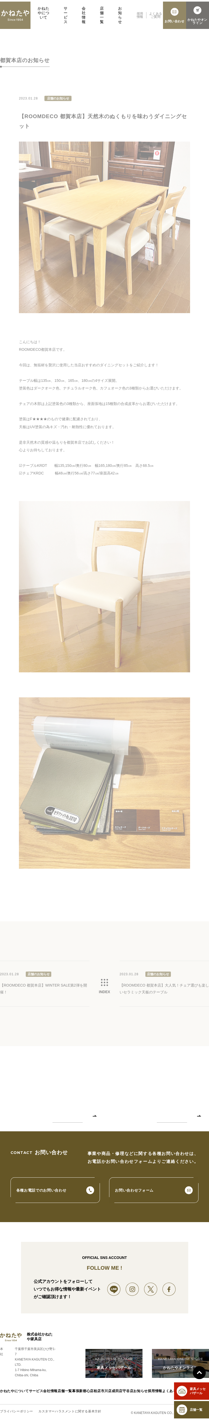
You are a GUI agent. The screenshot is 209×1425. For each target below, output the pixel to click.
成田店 (118, 1394)
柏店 (96, 1394)
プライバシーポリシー (16, 1414)
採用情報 (140, 19)
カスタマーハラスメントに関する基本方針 (69, 1414)
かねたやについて (43, 16)
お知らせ (120, 18)
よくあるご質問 (155, 19)
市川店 (106, 1394)
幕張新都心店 (82, 1394)
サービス (66, 18)
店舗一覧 (102, 18)
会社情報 (84, 18)
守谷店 (129, 1394)
